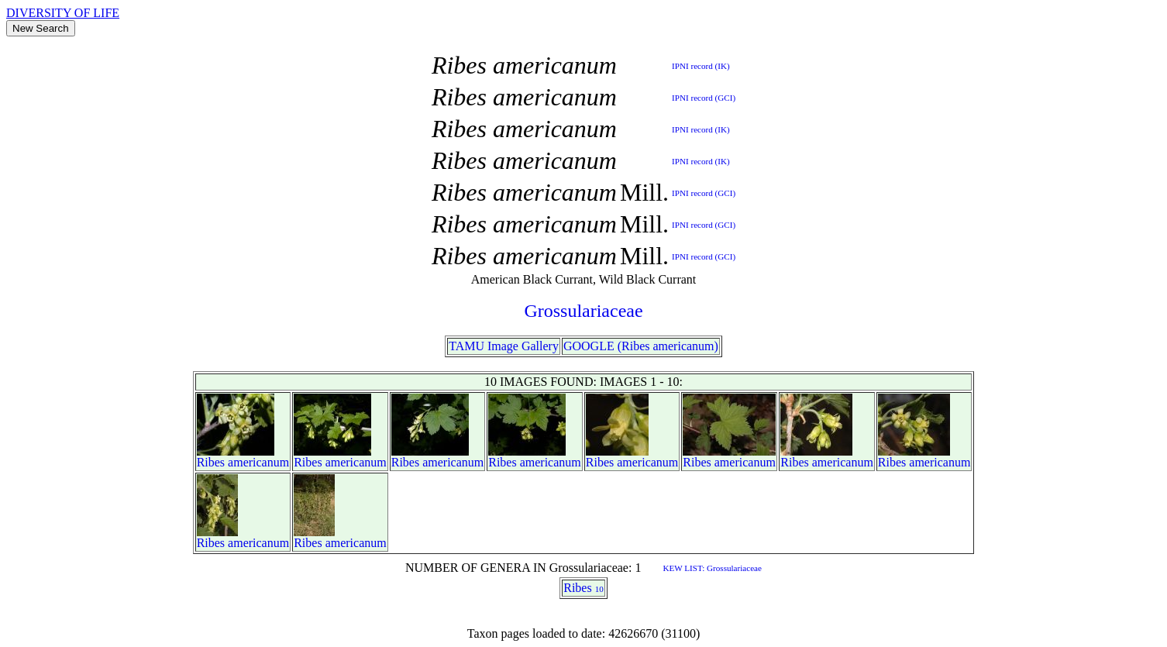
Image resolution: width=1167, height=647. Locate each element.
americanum (258, 462)
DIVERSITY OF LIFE (62, 12)
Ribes (211, 462)
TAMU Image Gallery (504, 346)
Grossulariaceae (583, 311)
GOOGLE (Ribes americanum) (640, 346)
